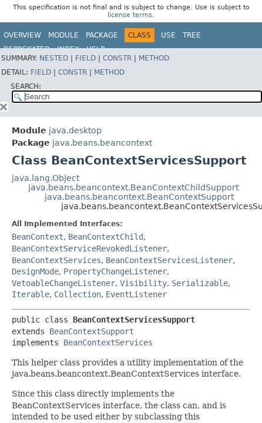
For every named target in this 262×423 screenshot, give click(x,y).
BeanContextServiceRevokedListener (89, 248)
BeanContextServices (56, 260)
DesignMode (35, 271)
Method (154, 58)
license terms (130, 15)
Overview (22, 35)
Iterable (30, 294)
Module (63, 35)
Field (85, 58)
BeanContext (37, 236)
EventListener (136, 294)
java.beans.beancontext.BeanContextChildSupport (133, 187)
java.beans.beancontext (102, 142)
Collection (77, 294)
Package (102, 35)
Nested (53, 58)
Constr (117, 58)
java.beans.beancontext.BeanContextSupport (139, 197)
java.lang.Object (45, 178)
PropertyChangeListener (115, 271)
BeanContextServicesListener (169, 260)
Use (168, 35)
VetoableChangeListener (63, 283)
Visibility (143, 283)
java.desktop (75, 130)
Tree (192, 35)
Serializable (200, 283)
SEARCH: (26, 86)
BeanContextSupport (91, 331)
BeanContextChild (105, 236)
